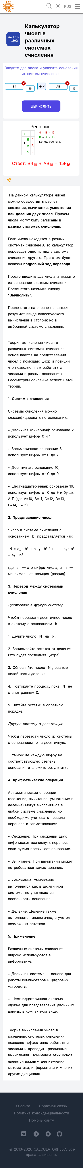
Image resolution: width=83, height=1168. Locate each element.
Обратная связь (53, 1106)
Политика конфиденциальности (41, 1113)
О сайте (23, 1106)
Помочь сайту (41, 1120)
